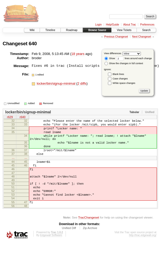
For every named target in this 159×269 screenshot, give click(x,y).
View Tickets (124, 30)
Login (98, 24)
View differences (112, 53)
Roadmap (71, 30)
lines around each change (134, 58)
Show (110, 58)
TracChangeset (88, 234)
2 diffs (81, 83)
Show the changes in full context (124, 63)
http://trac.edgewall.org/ (142, 252)
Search (146, 30)
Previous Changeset (116, 36)
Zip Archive (90, 245)
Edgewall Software (51, 252)
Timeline (50, 30)
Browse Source (97, 30)
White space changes (124, 83)
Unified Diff (69, 245)
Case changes (120, 78)
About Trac (129, 24)
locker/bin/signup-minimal (56, 83)
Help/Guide (112, 24)
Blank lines (118, 74)
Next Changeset (141, 36)
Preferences (147, 24)
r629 (10, 117)
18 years (78, 54)
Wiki (31, 30)
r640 (22, 117)
